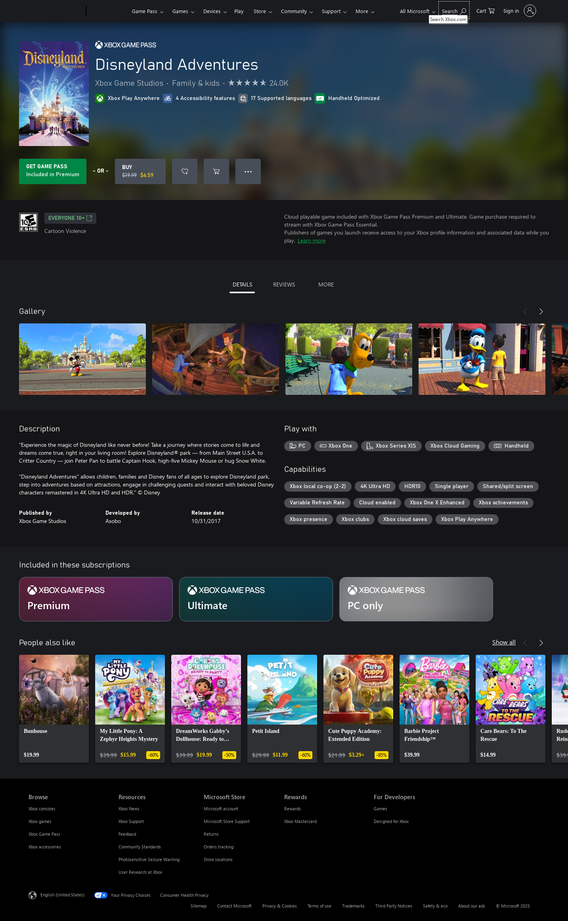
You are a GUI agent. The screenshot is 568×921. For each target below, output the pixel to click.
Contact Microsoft (234, 905)
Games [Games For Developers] (380, 808)
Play (238, 11)
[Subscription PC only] (416, 599)
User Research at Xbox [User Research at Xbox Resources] (140, 872)
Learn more (311, 240)
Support (331, 11)
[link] (54, 709)
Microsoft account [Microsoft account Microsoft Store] (221, 808)
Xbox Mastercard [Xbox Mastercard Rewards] (300, 821)
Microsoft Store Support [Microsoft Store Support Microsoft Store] (227, 821)
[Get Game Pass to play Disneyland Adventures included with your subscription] (52, 171)
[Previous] (525, 311)
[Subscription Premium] (96, 599)
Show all (504, 642)
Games (180, 11)
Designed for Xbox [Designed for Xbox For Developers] (391, 821)
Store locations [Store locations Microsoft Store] (218, 859)
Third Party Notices (393, 905)
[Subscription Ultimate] (256, 599)
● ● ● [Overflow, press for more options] (248, 171)
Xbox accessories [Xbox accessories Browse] (45, 846)
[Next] (541, 311)
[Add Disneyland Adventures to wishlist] (184, 171)
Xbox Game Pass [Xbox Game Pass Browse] (44, 833)
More (362, 11)
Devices (212, 11)
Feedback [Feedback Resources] (127, 833)
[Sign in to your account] (519, 10)
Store (260, 11)
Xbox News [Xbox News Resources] (129, 808)
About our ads (471, 905)
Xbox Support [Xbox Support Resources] (131, 821)
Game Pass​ (144, 11)
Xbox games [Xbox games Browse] (40, 821)
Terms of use (319, 905)
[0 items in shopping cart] (485, 10)
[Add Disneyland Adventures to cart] (216, 171)
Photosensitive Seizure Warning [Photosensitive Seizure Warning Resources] (149, 859)
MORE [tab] (326, 284)
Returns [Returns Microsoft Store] (211, 833)
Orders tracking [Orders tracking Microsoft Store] (218, 846)
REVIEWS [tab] (284, 284)
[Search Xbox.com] (454, 10)
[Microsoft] (56, 11)
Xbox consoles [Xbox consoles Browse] (42, 808)
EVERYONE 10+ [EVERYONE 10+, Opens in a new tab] (70, 218)
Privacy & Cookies (279, 905)
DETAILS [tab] (242, 284)
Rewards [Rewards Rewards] (292, 808)
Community (294, 11)
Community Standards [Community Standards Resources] (140, 846)
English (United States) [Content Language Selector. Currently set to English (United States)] (62, 894)
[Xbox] (108, 11)
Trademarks (353, 905)
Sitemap (199, 905)
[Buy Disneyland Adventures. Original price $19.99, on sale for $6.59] (140, 171)
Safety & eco (435, 905)
